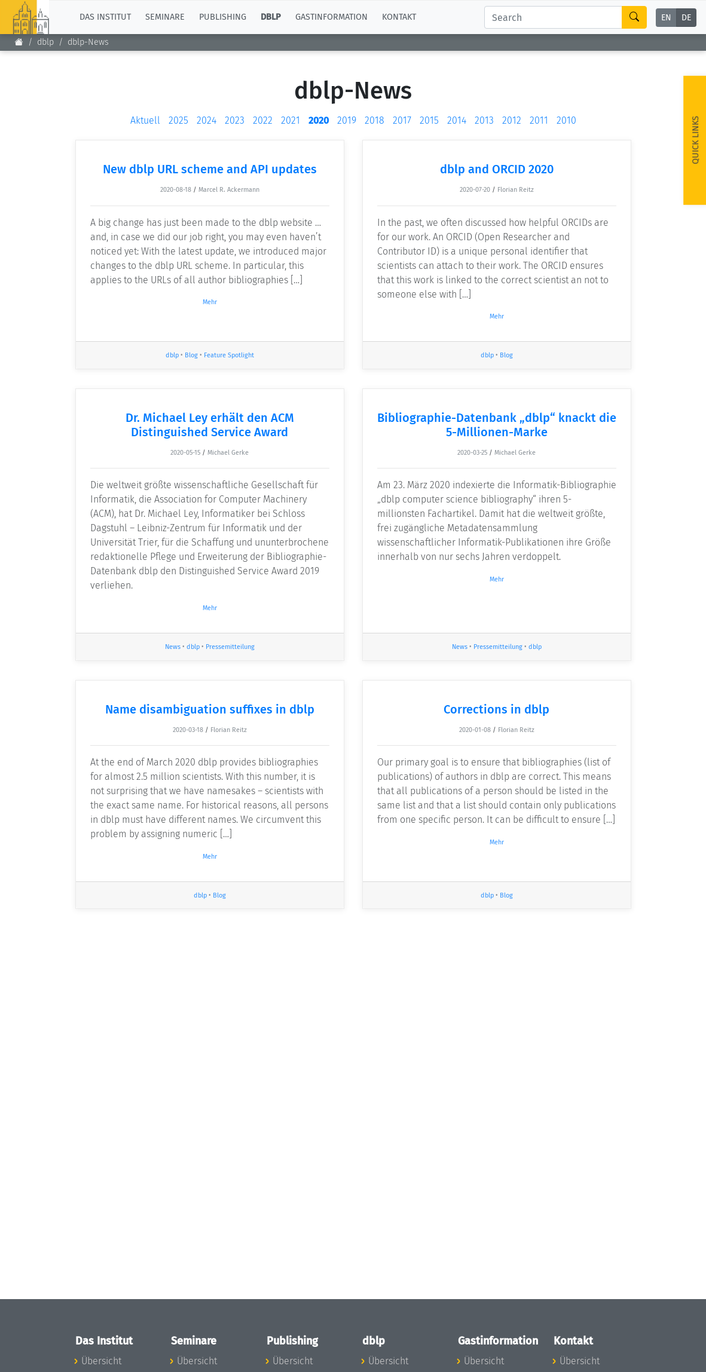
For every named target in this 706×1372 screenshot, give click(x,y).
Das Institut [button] (105, 17)
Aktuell (145, 120)
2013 (484, 120)
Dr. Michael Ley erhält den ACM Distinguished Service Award (210, 425)
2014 (456, 120)
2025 (178, 120)
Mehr (210, 302)
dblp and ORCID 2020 (497, 169)
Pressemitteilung (230, 647)
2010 (566, 120)
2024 (206, 120)
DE (686, 18)
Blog (191, 355)
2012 (511, 120)
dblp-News (88, 42)
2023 (234, 120)
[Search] (553, 17)
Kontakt (399, 17)
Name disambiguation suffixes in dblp (209, 709)
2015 (429, 120)
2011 (539, 120)
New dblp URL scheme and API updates (210, 169)
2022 (263, 120)
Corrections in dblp (496, 709)
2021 (290, 120)
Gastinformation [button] (331, 17)
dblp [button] (271, 17)
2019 (346, 120)
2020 (318, 120)
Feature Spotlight (229, 355)
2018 (374, 120)
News (173, 647)
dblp (45, 42)
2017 (402, 120)
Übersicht (101, 1361)
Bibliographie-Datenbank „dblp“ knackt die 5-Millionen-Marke (496, 425)
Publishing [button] (222, 17)
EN (666, 18)
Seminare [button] (165, 17)
